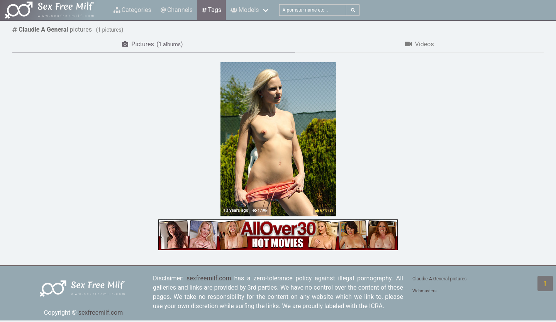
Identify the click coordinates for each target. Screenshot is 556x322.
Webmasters (424, 290)
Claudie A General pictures (439, 279)
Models (245, 9)
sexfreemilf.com (100, 312)
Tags (211, 9)
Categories (132, 9)
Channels (177, 9)
